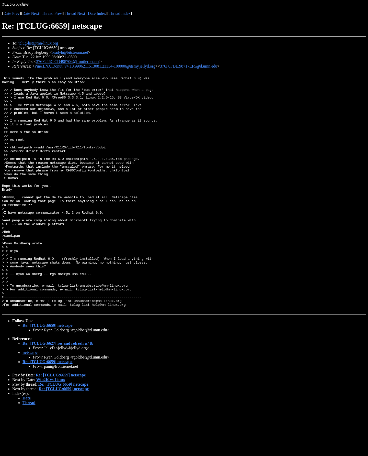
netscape (30, 399)
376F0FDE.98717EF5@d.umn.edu (188, 66)
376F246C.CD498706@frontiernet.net (67, 61)
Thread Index (120, 13)
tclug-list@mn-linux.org (38, 43)
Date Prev (11, 13)
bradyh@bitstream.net (70, 52)
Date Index (97, 13)
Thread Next (75, 13)
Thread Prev (52, 13)
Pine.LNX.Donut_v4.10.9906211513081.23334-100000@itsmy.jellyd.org (94, 66)
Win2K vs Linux (50, 426)
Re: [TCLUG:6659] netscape (47, 372)
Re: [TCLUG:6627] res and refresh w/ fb (57, 390)
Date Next (30, 13)
